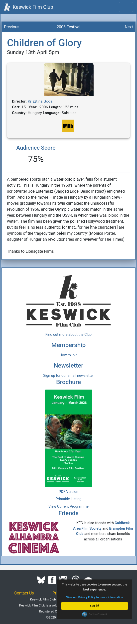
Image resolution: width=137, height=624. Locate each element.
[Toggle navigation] (126, 7)
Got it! (94, 606)
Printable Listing (69, 499)
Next (129, 27)
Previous (11, 27)
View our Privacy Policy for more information (94, 597)
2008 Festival (68, 27)
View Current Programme (68, 506)
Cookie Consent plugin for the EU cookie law (94, 614)
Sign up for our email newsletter (68, 376)
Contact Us (24, 593)
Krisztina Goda (40, 101)
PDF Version (68, 492)
